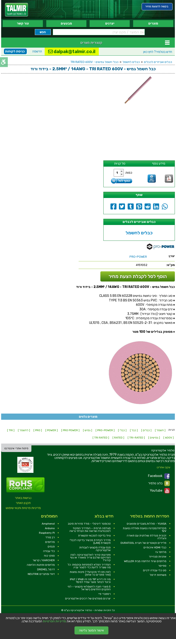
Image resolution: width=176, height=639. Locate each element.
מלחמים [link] (50, 542)
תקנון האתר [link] (23, 503)
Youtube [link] (160, 490)
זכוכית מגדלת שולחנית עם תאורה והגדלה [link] (146, 537)
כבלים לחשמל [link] (131, 62)
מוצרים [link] (153, 23)
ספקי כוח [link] (49, 555)
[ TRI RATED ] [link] (101, 437)
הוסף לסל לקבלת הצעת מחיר (138, 276)
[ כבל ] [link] (133, 430)
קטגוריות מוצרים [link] (91, 43)
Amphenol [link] (48, 523)
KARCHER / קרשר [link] (44, 560)
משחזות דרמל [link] (158, 575)
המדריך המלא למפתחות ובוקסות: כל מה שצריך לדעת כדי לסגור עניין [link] (89, 566)
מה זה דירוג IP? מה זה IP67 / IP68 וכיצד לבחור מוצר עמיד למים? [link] (90, 581)
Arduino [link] (50, 528)
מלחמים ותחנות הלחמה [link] (41, 564)
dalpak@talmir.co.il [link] (71, 51)
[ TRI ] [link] (10, 430)
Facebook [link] (159, 476)
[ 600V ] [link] (168, 437)
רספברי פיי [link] (104, 594)
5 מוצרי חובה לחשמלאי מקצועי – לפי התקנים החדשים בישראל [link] (89, 588)
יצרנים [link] (109, 23)
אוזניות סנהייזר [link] (157, 556)
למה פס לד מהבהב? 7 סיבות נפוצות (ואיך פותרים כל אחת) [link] (90, 573)
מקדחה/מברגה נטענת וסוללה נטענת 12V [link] (144, 530)
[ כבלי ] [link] (122, 430)
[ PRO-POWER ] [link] (105, 430)
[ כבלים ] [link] (146, 430)
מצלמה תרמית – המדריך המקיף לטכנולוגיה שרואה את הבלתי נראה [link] (90, 530)
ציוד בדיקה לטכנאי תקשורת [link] (94, 535)
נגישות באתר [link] (23, 498)
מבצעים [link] (66, 23)
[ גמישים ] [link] (154, 437)
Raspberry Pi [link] (47, 532)
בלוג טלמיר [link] (159, 483)
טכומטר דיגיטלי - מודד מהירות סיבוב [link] (89, 523)
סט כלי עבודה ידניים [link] (154, 570)
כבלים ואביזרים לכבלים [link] (158, 62)
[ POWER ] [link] (51, 430)
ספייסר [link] (162, 565)
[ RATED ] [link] (118, 437)
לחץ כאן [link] (157, 52)
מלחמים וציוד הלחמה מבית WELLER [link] (145, 561)
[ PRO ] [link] (38, 430)
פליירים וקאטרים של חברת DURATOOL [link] (143, 542)
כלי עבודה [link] (49, 551)
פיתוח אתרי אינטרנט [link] (16, 448)
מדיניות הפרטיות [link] (54, 621)
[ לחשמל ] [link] (24, 430)
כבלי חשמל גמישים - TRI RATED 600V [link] (94, 62)
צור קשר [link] (23, 23)
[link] (16, 9)
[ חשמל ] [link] (160, 430)
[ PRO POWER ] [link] (70, 430)
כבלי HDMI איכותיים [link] (154, 547)
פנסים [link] (51, 546)
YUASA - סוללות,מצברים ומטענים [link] (146, 523)
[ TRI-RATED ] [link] (136, 437)
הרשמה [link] (37, 51)
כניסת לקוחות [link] (15, 51)
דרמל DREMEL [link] (46, 569)
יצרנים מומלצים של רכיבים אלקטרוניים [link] (88, 598)
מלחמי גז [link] (160, 552)
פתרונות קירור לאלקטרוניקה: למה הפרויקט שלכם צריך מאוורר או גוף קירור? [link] (90, 557)
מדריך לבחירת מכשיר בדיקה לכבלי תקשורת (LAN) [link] (90, 541)
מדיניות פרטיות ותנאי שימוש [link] (23, 508)
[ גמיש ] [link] (87, 430)
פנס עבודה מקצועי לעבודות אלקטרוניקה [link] (95, 549)
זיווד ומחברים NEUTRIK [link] (41, 574)
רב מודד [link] (50, 537)
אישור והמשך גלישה (91, 630)
